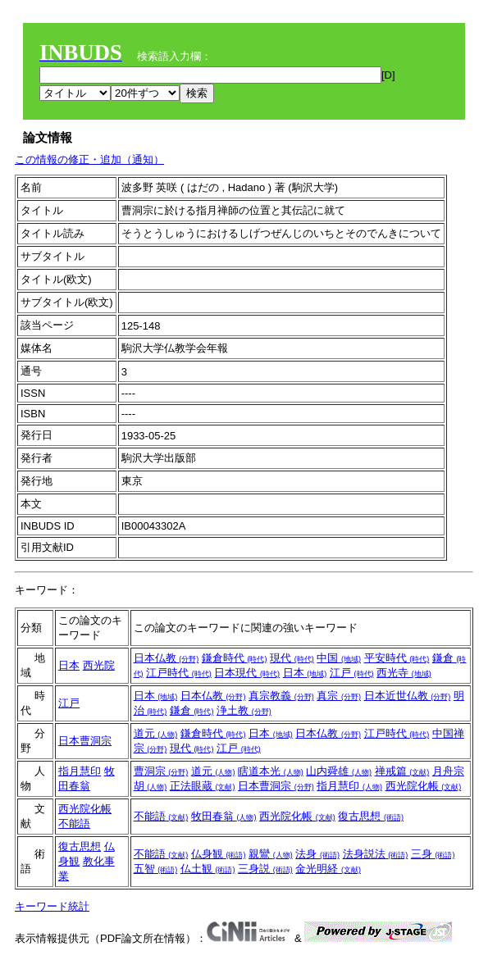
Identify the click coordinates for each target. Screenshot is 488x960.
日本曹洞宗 (85, 741)
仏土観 (207, 868)
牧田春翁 (224, 816)
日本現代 (247, 673)
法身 (317, 854)
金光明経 (328, 868)
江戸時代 (179, 673)
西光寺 (403, 673)
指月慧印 (79, 771)
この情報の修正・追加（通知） (89, 159)
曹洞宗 (161, 771)
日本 (69, 665)
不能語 (74, 823)
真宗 (339, 695)
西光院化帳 (423, 786)
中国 (339, 658)
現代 (292, 658)
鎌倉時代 (234, 658)
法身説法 (375, 854)
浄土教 (244, 710)
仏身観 (218, 854)
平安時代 (397, 658)
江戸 (352, 673)
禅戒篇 (402, 771)
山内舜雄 (339, 771)
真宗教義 (281, 695)
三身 (433, 854)
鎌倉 (192, 710)
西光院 (99, 665)
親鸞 (271, 854)
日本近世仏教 (407, 695)
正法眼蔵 (202, 786)
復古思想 (371, 816)
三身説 (265, 868)
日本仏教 (166, 658)
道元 (156, 733)
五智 (156, 868)
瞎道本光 (270, 771)
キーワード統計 (52, 906)
